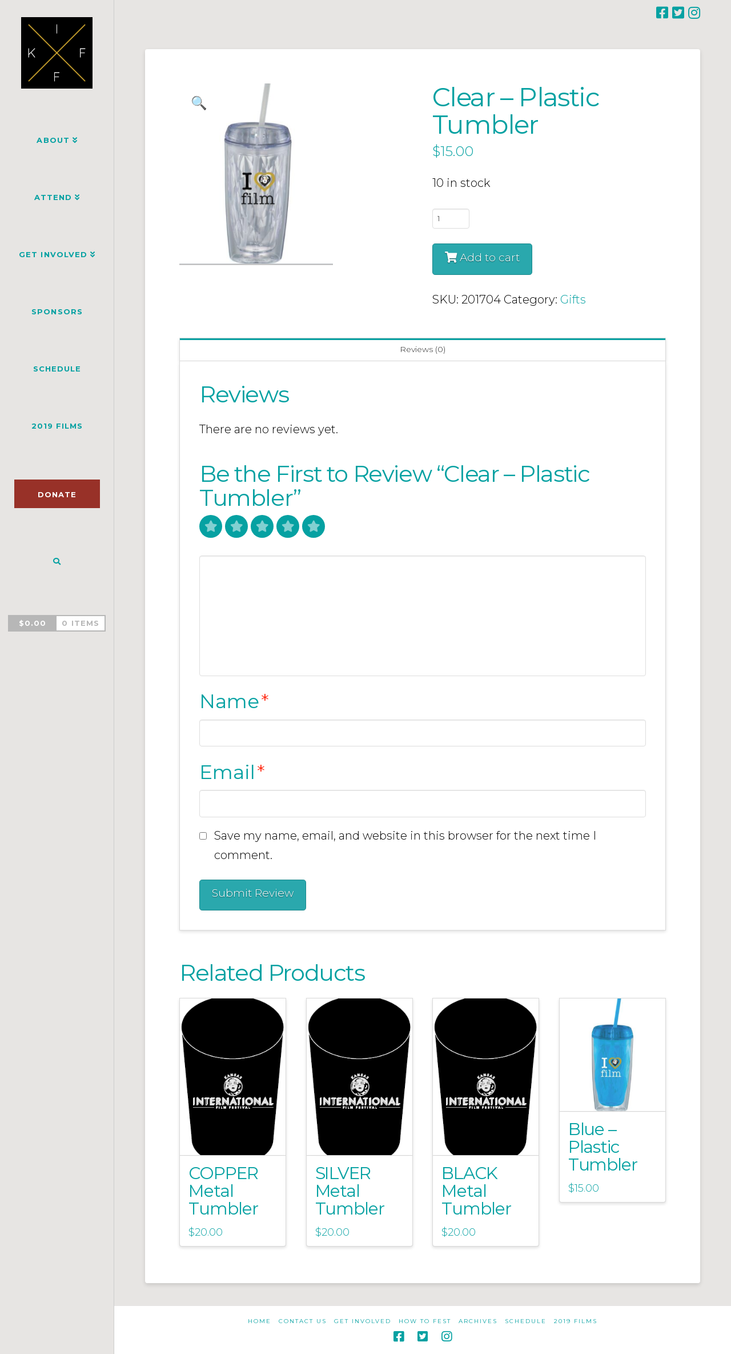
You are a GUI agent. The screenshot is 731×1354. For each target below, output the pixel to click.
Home (259, 1321)
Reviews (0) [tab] (422, 349)
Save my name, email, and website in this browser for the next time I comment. (405, 845)
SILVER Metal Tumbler (350, 1191)
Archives (478, 1321)
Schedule (526, 1321)
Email (232, 772)
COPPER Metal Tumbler (223, 1191)
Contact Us (303, 1321)
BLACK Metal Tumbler (476, 1191)
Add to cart (490, 257)
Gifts (573, 299)
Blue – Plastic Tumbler (603, 1147)
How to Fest (425, 1321)
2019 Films (575, 1321)
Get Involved (362, 1321)
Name (234, 701)
